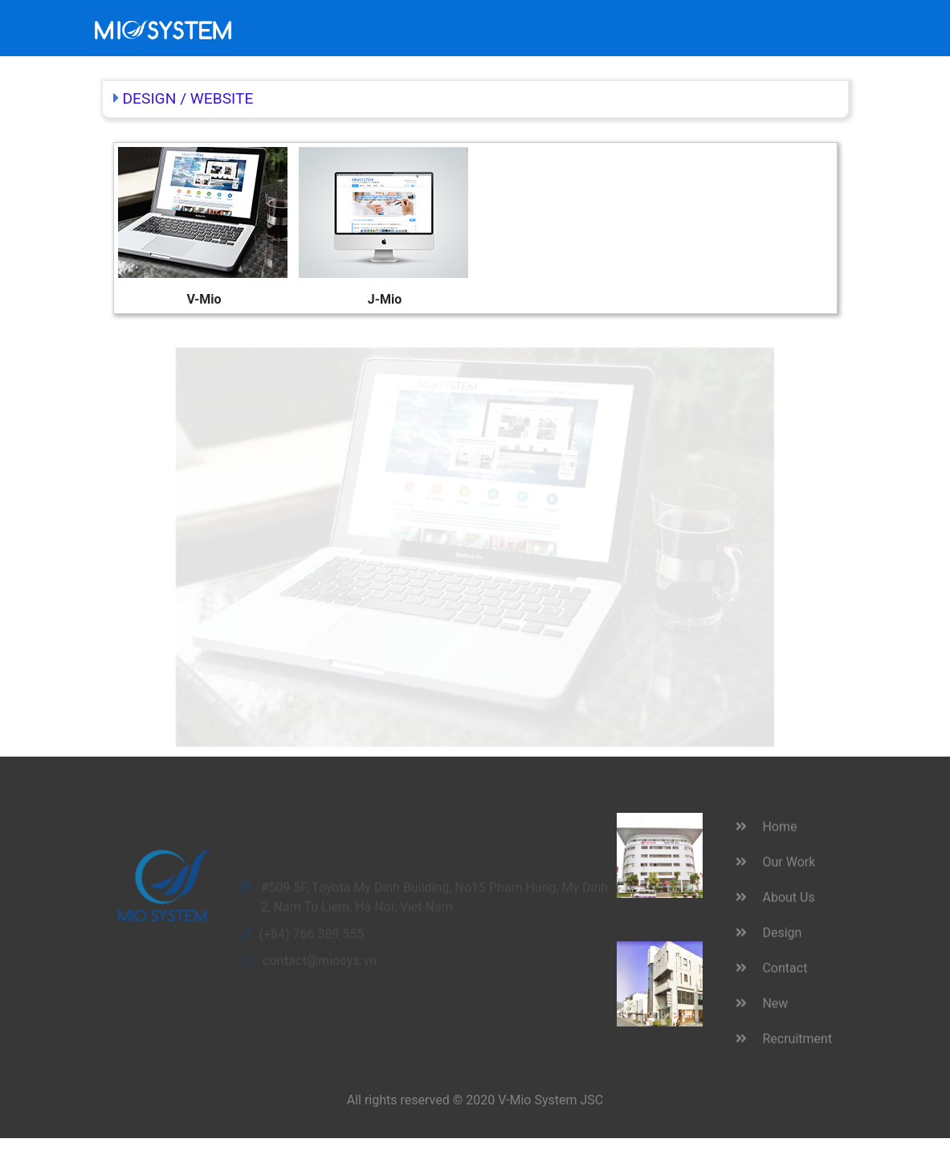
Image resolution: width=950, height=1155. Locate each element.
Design (536, 18)
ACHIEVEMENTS (407, 18)
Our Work (332, 27)
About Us (485, 27)
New (639, 18)
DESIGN (150, 98)
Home (287, 18)
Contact (591, 18)
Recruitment (700, 18)
